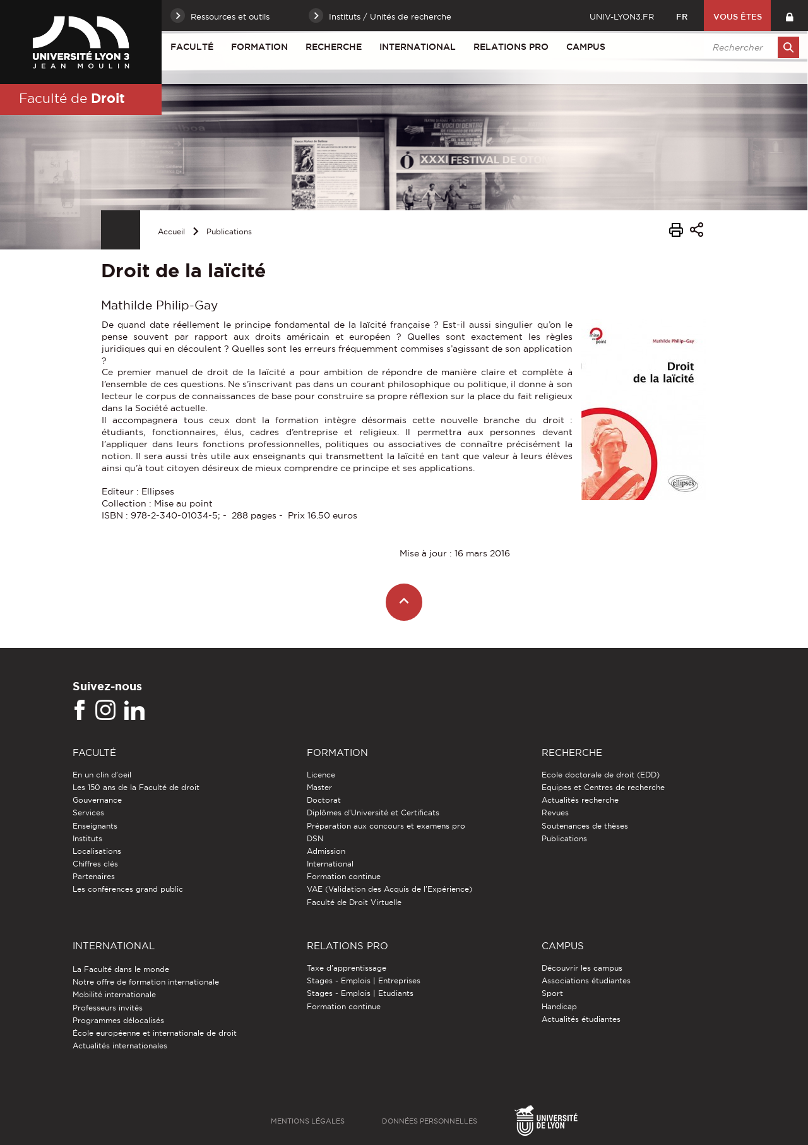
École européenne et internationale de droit (155, 1033)
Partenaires (94, 876)
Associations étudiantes (586, 980)
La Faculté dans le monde (121, 969)
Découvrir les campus (582, 968)
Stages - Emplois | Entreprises (363, 980)
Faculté (191, 47)
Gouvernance (97, 800)
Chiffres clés (95, 864)
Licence (321, 774)
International (417, 47)
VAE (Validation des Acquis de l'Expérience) (389, 889)
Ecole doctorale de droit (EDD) (601, 774)
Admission (326, 851)
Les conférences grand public (128, 889)
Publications (229, 231)
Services (88, 812)
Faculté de (72, 97)
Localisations (97, 851)
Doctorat (324, 800)
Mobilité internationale (114, 994)
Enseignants (95, 826)
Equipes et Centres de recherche (603, 787)
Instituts (87, 838)
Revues (555, 812)
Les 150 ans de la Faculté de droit (136, 787)
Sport (552, 993)
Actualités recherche (580, 800)
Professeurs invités (108, 1008)
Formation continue (344, 876)
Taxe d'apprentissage (346, 968)
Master (319, 787)
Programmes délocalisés (118, 1020)
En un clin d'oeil (102, 774)
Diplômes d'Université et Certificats (373, 812)
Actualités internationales (120, 1045)
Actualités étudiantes (581, 1019)
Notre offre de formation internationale (146, 982)
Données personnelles (429, 1121)
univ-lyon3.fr (622, 16)
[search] (749, 47)
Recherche (334, 47)
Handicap (559, 1006)
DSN (315, 838)
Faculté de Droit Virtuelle (354, 902)
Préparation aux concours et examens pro (386, 826)
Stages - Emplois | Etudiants (360, 993)
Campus (585, 47)
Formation (259, 47)
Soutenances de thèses (585, 826)
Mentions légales (308, 1121)
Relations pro (511, 47)
